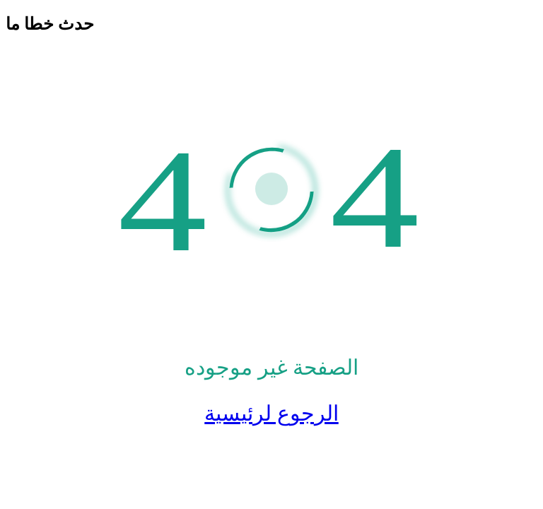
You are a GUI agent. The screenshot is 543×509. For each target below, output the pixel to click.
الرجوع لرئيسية (271, 413)
